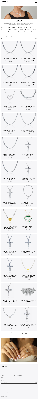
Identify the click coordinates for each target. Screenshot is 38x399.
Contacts (15, 371)
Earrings (2, 375)
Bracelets (3, 371)
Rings (2, 370)
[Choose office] (36, 382)
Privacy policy (16, 373)
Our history (16, 370)
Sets (2, 377)
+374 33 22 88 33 (4, 394)
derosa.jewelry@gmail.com (6, 392)
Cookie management (18, 375)
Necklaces (3, 373)
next (26, 333)
